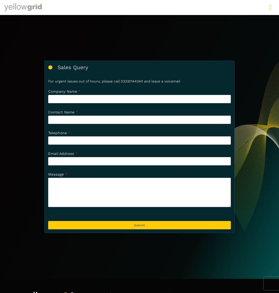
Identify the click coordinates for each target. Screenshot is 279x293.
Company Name (62, 91)
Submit (139, 225)
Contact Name (61, 112)
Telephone (57, 133)
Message (56, 174)
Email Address (61, 153)
